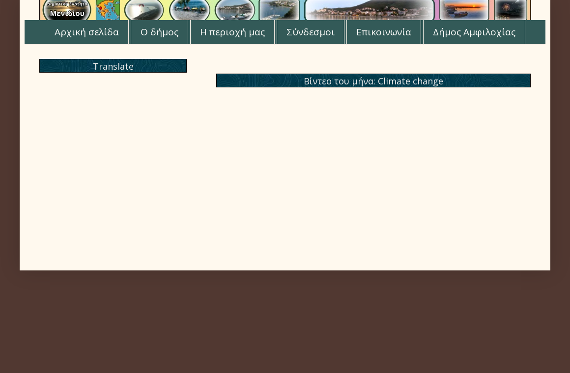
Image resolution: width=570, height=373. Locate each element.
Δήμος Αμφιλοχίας (474, 32)
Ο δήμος (159, 32)
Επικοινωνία (383, 32)
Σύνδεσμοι (310, 32)
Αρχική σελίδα (87, 32)
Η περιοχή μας (232, 32)
